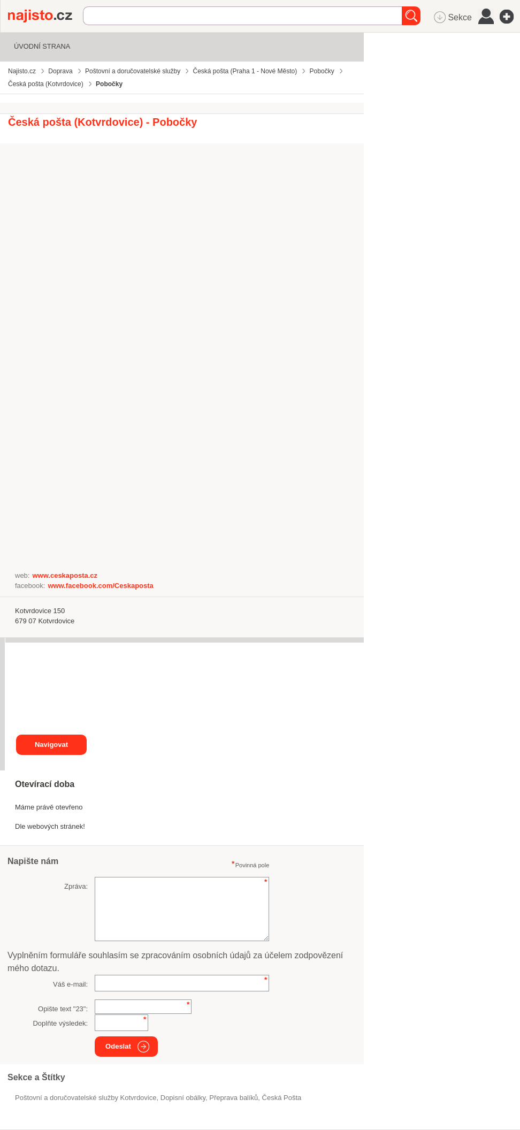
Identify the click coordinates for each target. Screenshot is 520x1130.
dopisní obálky (182, 1098)
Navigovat (51, 744)
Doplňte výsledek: (60, 1023)
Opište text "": (63, 1009)
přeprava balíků (233, 1098)
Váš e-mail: (70, 984)
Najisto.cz (45, 16)
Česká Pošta (282, 1098)
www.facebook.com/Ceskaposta (100, 586)
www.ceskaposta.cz (64, 575)
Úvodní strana (42, 46)
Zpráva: (76, 886)
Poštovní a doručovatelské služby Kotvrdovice (85, 1098)
